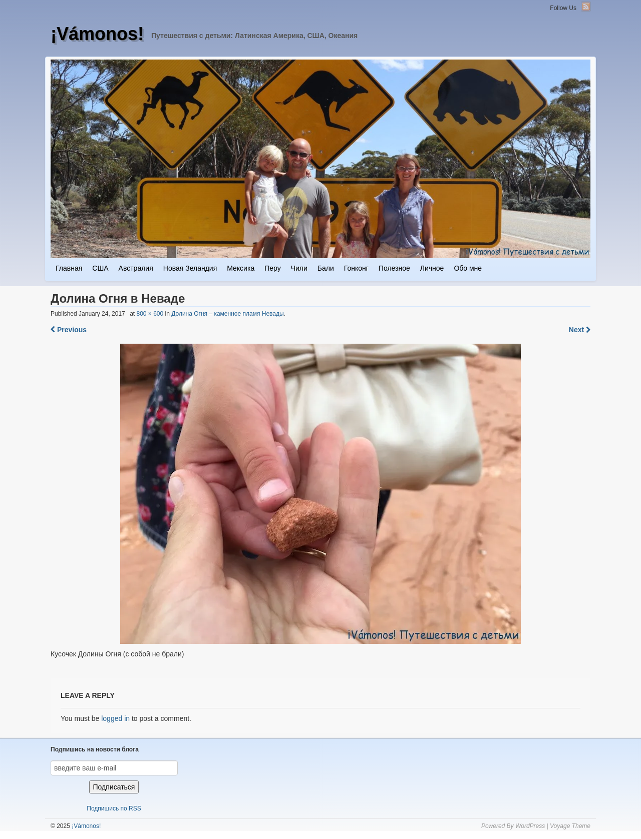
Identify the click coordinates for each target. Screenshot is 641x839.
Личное (432, 268)
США (100, 268)
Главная (69, 268)
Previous (69, 330)
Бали (325, 268)
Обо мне (468, 268)
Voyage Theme (570, 825)
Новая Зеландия (190, 268)
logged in (115, 718)
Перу (272, 268)
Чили (299, 268)
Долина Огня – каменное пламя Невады (227, 313)
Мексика (240, 268)
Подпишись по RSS (114, 808)
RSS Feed (586, 7)
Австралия (136, 268)
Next (579, 330)
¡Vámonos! (97, 34)
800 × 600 (149, 313)
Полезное (394, 268)
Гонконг (356, 268)
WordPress (530, 825)
